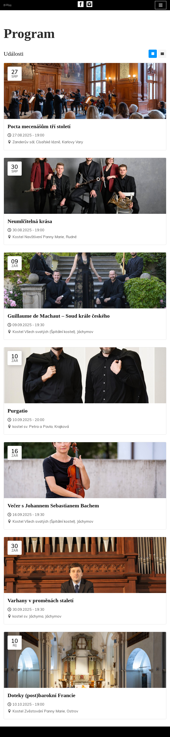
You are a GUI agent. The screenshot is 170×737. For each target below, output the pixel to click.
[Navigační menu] (160, 5)
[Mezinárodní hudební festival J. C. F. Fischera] (7, 5)
